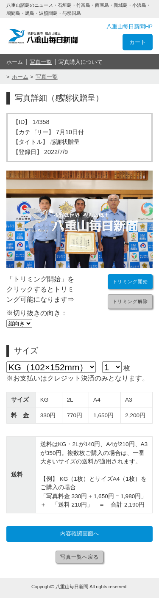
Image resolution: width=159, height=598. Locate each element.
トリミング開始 (130, 281)
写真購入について (81, 62)
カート (137, 42)
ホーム (14, 62)
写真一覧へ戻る (79, 556)
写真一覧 (41, 62)
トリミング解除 (130, 301)
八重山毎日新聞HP (129, 26)
